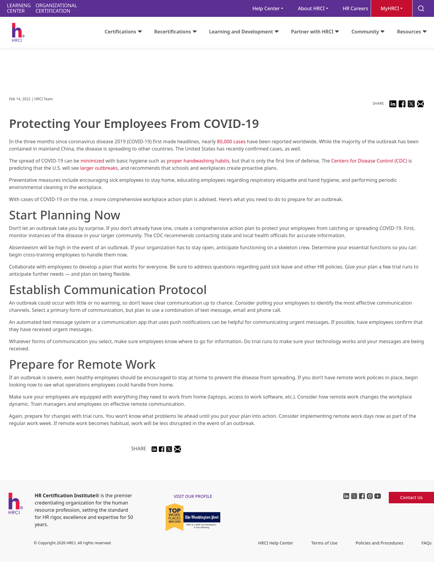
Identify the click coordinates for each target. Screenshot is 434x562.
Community (365, 31)
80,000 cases (231, 141)
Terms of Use (324, 543)
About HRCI (311, 8)
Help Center (266, 8)
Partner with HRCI (312, 31)
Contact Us (411, 497)
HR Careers (355, 8)
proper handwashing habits (198, 160)
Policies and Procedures (379, 543)
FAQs (426, 543)
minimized (92, 160)
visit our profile (193, 496)
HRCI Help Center (275, 543)
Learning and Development (241, 31)
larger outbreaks (99, 168)
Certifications (120, 31)
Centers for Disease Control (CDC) (369, 160)
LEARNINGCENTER (19, 8)
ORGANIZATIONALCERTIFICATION (56, 8)
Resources (409, 31)
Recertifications (172, 31)
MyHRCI (390, 8)
